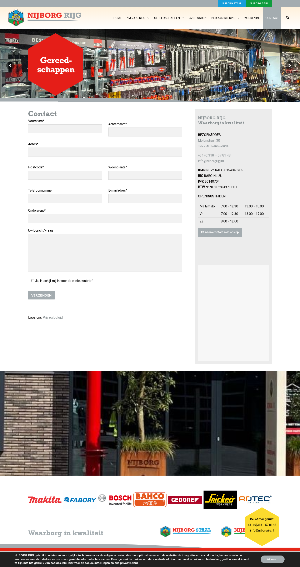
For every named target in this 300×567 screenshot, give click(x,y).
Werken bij (252, 18)
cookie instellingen (97, 563)
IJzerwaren (197, 18)
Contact (272, 18)
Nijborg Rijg (136, 18)
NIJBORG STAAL (232, 3)
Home (118, 18)
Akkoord (272, 559)
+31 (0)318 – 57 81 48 (214, 155)
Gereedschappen (167, 18)
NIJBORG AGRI (259, 3)
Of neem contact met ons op (220, 232)
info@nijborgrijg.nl (211, 161)
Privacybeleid (53, 317)
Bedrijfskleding (223, 18)
